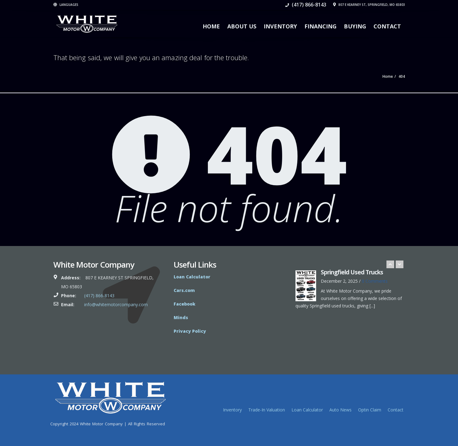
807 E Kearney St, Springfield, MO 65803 (369, 4)
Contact (387, 26)
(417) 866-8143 (305, 4)
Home (211, 26)
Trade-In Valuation (266, 410)
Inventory (280, 26)
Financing (320, 26)
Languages (65, 4)
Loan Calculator (307, 410)
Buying (355, 26)
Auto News (340, 410)
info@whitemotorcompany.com (116, 304)
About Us (241, 26)
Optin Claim (369, 410)
